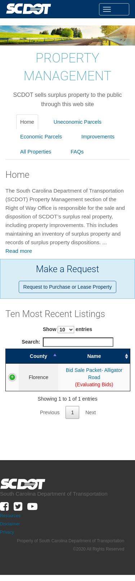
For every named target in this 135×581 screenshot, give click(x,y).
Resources (10, 509)
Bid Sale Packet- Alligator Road (90, 370)
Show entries (67, 329)
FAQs (77, 152)
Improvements (97, 137)
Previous (49, 406)
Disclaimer (10, 517)
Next (90, 406)
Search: (67, 342)
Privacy (7, 525)
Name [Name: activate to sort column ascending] (90, 356)
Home (27, 122)
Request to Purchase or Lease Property (67, 287)
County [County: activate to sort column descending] (34, 356)
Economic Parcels (41, 137)
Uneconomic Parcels (78, 122)
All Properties (35, 152)
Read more (18, 251)
